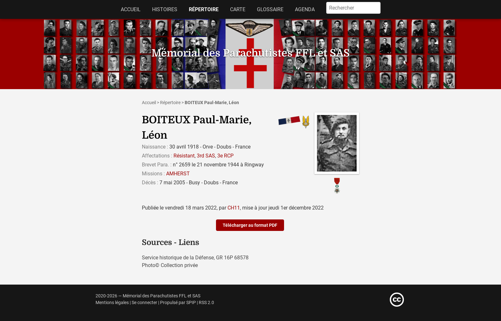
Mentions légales (112, 302)
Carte (237, 9)
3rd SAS (206, 156)
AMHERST (178, 174)
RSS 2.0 (206, 302)
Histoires (164, 9)
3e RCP (225, 156)
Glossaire (270, 9)
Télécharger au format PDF (250, 225)
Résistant (184, 156)
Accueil (131, 9)
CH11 (233, 208)
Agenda (305, 9)
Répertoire (204, 9)
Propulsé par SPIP (178, 302)
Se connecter (144, 302)
